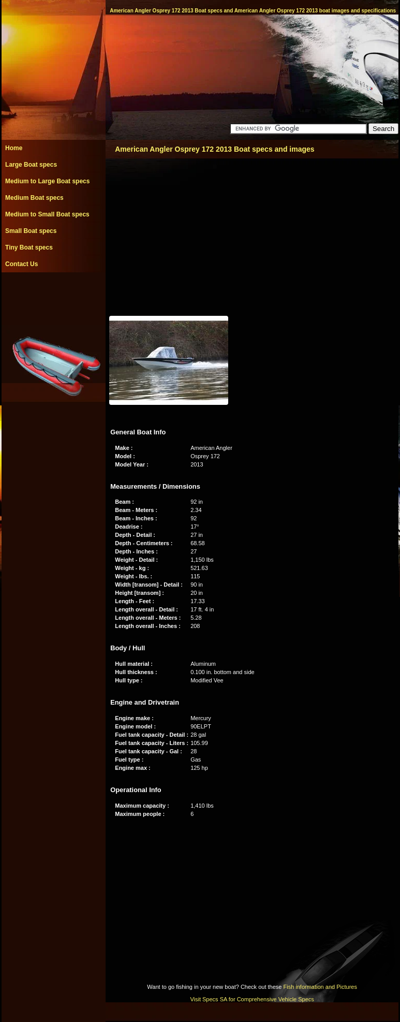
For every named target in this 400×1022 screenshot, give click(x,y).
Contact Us (21, 264)
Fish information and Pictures (320, 987)
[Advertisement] (53, 295)
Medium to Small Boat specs (47, 214)
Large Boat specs (31, 164)
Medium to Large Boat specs (47, 181)
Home (13, 148)
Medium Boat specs (34, 197)
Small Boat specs (30, 231)
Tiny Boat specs (29, 247)
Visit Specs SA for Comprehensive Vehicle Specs (252, 999)
